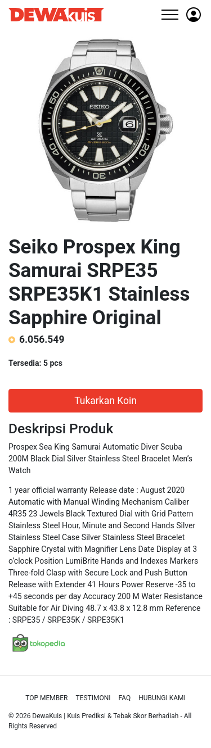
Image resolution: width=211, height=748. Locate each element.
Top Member (46, 698)
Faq (125, 698)
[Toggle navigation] (170, 14)
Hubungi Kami (162, 698)
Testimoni (92, 698)
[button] (194, 15)
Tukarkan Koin (105, 400)
